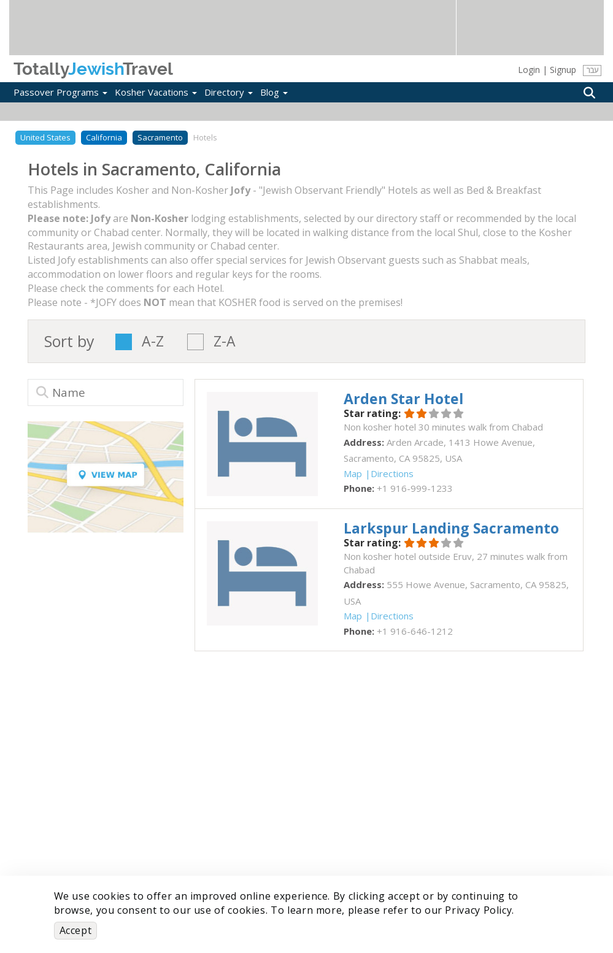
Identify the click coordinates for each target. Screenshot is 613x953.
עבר (592, 70)
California (104, 137)
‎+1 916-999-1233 (415, 488)
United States (45, 137)
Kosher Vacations (156, 92)
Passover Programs (60, 92)
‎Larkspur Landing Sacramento (451, 528)
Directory (228, 92)
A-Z (153, 342)
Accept (76, 930)
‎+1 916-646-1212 (415, 631)
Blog (274, 92)
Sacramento (160, 137)
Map (353, 473)
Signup (563, 69)
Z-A (225, 342)
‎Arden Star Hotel (403, 398)
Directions (392, 473)
